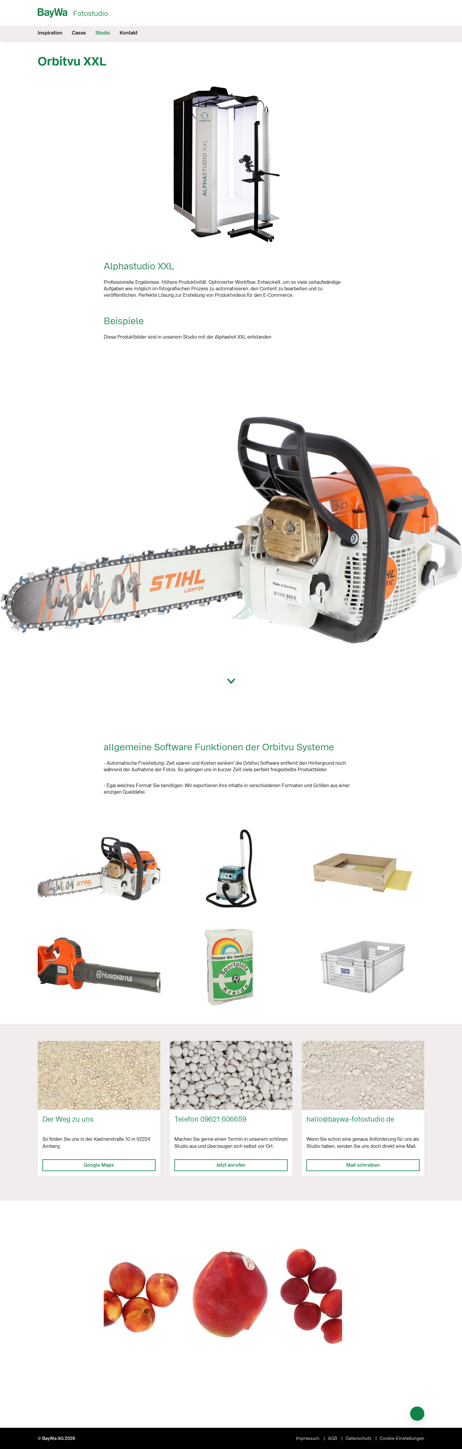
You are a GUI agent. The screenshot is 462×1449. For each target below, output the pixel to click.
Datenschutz (359, 1438)
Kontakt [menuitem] (129, 33)
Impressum (308, 1438)
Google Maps (99, 1165)
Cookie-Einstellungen (402, 1438)
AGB (333, 1438)
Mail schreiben (363, 1165)
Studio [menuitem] (102, 33)
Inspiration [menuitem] (50, 33)
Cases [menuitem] (79, 33)
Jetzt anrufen (230, 1165)
